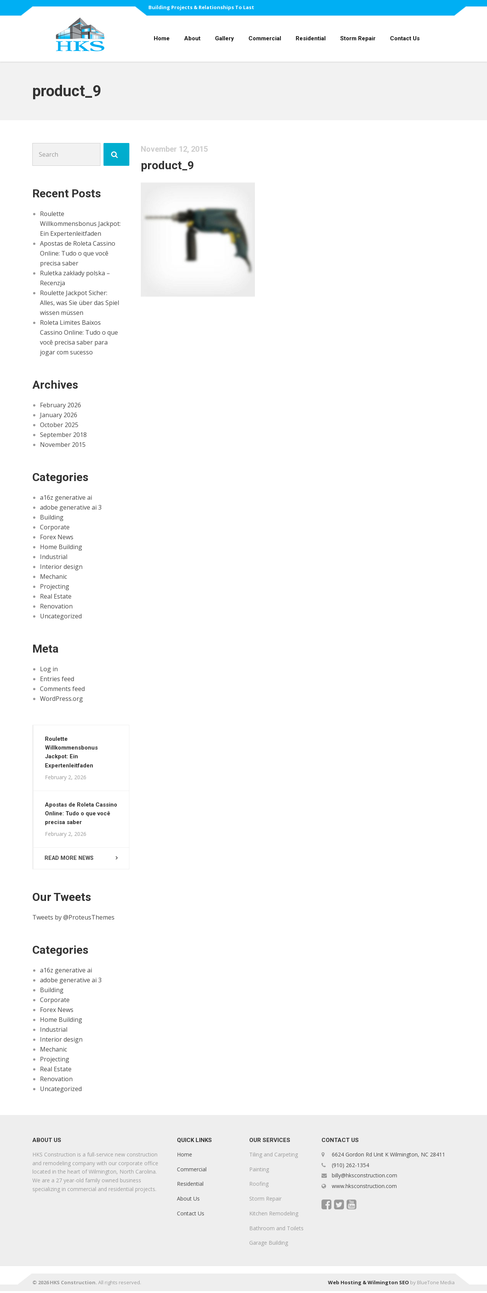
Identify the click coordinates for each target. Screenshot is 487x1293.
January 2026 (58, 415)
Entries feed (57, 679)
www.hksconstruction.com (363, 1187)
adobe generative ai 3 (71, 507)
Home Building (61, 547)
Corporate (55, 527)
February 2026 (60, 405)
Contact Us (405, 38)
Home (162, 38)
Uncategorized (61, 616)
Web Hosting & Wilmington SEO (368, 1284)
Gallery (224, 38)
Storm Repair (358, 38)
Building (52, 517)
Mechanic (53, 576)
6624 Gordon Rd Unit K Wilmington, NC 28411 (388, 1156)
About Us (188, 1200)
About (192, 38)
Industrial (53, 557)
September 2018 (63, 434)
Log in (49, 669)
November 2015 (63, 444)
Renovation (56, 606)
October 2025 (59, 425)
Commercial (264, 38)
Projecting (54, 586)
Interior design (61, 566)
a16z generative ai (66, 497)
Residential (311, 38)
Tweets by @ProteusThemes (73, 919)
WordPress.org (61, 698)
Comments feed (62, 689)
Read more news (70, 859)
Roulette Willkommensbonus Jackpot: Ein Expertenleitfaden (80, 224)
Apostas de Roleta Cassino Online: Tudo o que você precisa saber (77, 253)
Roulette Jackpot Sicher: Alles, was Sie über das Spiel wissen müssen (79, 303)
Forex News (56, 537)
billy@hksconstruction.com (363, 1177)
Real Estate (56, 596)
